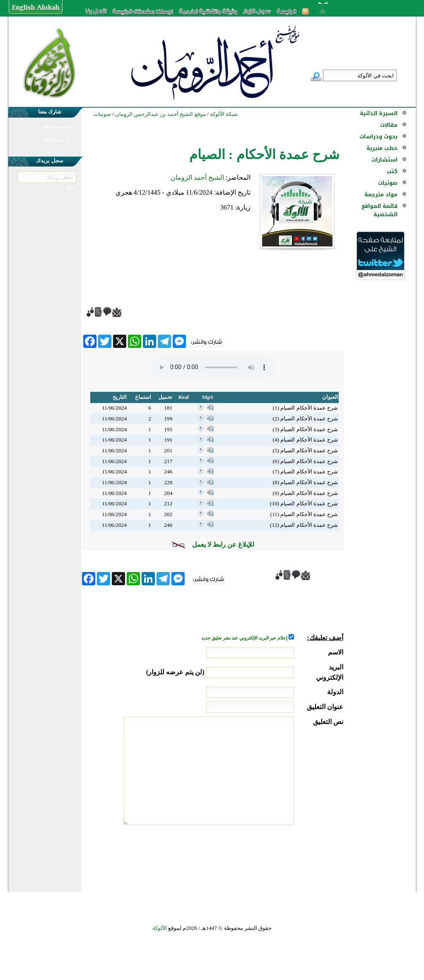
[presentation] (280, 856)
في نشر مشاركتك (57, 126)
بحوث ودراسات (378, 136)
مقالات (389, 125)
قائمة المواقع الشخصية (379, 210)
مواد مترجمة (381, 194)
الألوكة (159, 928)
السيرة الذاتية (379, 113)
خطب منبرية (382, 148)
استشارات (384, 159)
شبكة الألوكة (224, 114)
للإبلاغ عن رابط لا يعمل (223, 544)
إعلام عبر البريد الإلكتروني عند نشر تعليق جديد (244, 638)
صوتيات (388, 183)
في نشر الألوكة (57, 140)
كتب (392, 171)
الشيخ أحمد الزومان (197, 177)
